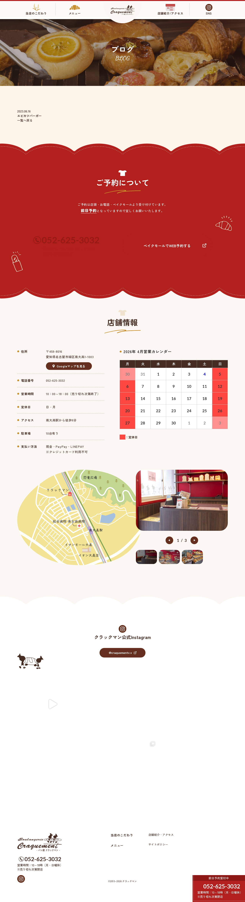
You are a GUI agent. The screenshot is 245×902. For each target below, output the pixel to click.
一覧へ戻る (25, 120)
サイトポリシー (158, 844)
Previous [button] (169, 540)
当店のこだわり (122, 835)
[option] (182, 500)
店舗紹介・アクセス (161, 835)
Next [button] (194, 540)
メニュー (117, 845)
